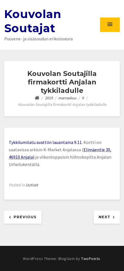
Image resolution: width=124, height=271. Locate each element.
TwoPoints (90, 258)
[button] (110, 24)
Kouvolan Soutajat (32, 21)
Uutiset (32, 184)
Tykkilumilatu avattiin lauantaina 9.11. (46, 142)
